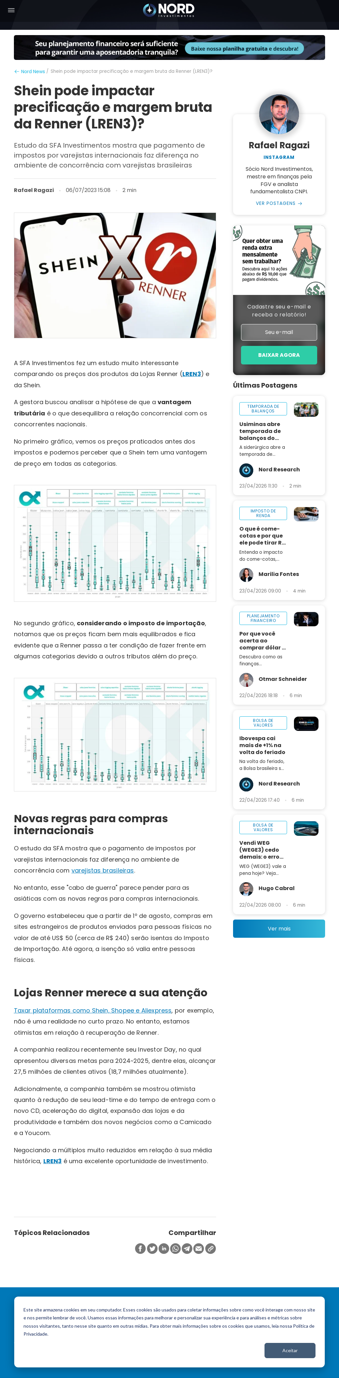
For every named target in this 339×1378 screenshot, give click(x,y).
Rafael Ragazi (34, 190)
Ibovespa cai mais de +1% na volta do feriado (262, 746)
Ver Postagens (276, 203)
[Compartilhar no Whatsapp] (175, 1249)
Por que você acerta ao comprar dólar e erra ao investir (262, 641)
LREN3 (191, 374)
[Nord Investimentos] (169, 11)
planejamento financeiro (263, 619)
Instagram (279, 157)
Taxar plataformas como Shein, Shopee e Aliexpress (93, 1010)
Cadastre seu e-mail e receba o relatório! (279, 310)
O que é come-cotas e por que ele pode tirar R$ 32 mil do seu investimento (262, 536)
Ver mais (279, 929)
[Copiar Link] (210, 1249)
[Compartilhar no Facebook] (140, 1249)
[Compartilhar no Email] (198, 1249)
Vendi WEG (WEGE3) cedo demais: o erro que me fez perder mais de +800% (260, 850)
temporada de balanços (263, 409)
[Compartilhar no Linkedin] (164, 1249)
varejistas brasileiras (103, 870)
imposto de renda (263, 514)
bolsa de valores (263, 723)
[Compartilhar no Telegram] (187, 1249)
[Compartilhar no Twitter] (152, 1249)
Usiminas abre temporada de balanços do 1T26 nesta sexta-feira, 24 (260, 431)
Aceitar (290, 1350)
